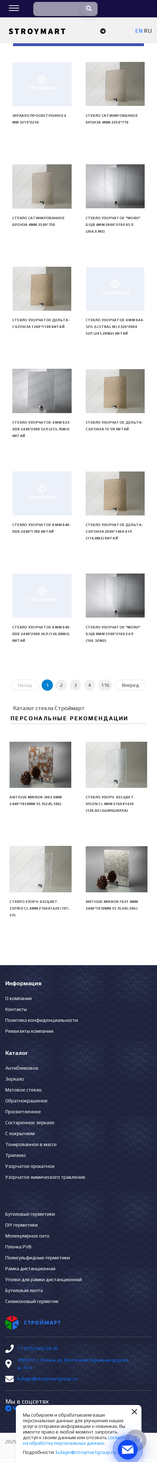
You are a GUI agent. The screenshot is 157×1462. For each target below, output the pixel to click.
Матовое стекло (23, 1090)
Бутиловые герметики (30, 1214)
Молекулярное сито (27, 1236)
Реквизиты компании (29, 1031)
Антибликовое (21, 1068)
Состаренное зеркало (29, 1122)
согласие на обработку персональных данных (75, 1440)
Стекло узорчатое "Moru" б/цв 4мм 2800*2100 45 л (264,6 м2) (113, 224)
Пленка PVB (18, 1246)
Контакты (16, 1009)
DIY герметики (21, 1225)
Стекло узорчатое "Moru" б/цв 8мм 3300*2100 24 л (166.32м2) (113, 634)
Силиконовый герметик (32, 1301)
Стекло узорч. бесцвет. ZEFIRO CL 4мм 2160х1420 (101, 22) (40, 908)
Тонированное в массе (31, 1144)
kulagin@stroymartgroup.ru (47, 1378)
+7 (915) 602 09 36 (37, 1348)
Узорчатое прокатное (30, 1166)
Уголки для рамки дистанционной (43, 1279)
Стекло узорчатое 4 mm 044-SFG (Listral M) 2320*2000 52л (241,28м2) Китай (115, 326)
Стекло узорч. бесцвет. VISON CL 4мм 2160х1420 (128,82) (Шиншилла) (110, 803)
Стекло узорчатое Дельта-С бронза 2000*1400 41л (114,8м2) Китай (115, 531)
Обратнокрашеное (26, 1100)
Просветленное (23, 1111)
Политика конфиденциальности (41, 1020)
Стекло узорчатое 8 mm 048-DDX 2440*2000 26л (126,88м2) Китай (41, 634)
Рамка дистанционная (30, 1268)
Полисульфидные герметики (37, 1257)
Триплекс (15, 1155)
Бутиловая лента (24, 1290)
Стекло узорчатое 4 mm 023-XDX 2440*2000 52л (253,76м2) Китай (41, 429)
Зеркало (14, 1079)
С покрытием (20, 1133)
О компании (18, 998)
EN (139, 30)
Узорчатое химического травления (45, 1177)
